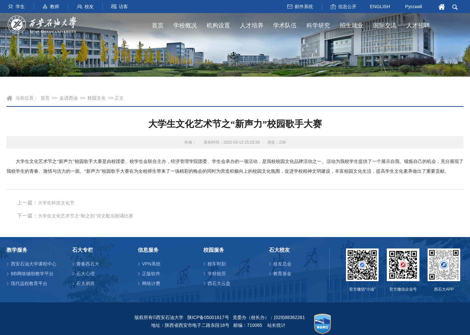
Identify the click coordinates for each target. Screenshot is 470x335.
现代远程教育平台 (29, 283)
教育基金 (282, 273)
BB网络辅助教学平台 (32, 273)
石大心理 (85, 273)
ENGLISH (380, 6)
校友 (89, 6)
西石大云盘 (219, 283)
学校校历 (217, 273)
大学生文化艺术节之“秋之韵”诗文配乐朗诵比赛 (85, 216)
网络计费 (151, 283)
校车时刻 (217, 263)
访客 (123, 6)
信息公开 (347, 6)
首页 (158, 25)
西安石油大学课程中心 (33, 263)
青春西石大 (87, 263)
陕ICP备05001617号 (208, 317)
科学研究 (318, 25)
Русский (413, 6)
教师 (54, 6)
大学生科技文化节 (56, 202)
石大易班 (85, 283)
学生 (20, 6)
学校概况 (185, 25)
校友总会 (282, 263)
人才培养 (251, 25)
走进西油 (68, 98)
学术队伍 (285, 25)
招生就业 (351, 25)
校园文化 (96, 98)
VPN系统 (151, 263)
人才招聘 (418, 25)
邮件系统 (304, 6)
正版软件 (151, 273)
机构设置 (218, 25)
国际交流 (385, 25)
